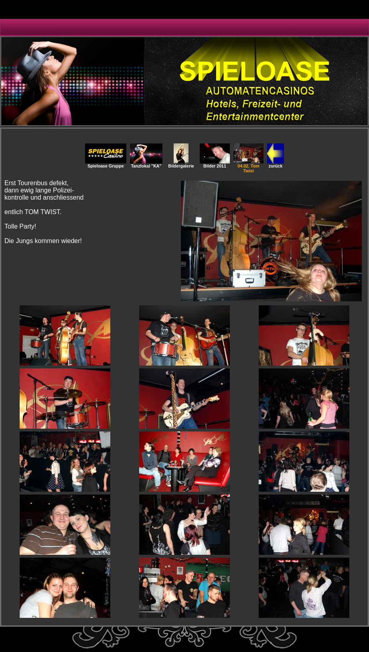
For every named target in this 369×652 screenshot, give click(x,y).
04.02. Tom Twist (248, 166)
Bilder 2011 (215, 163)
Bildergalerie (181, 163)
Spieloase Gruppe (105, 163)
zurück (275, 163)
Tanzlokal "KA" (146, 163)
